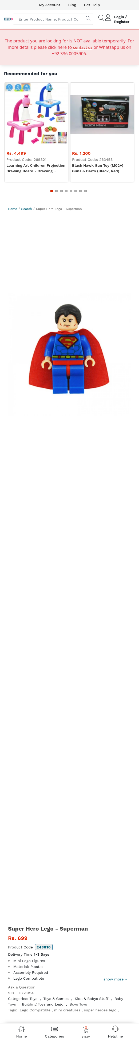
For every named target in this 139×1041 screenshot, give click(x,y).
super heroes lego (100, 1010)
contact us (83, 47)
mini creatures (67, 1010)
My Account (49, 5)
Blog (72, 5)
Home (12, 209)
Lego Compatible (35, 1010)
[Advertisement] (69, 251)
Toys (33, 998)
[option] (69, 354)
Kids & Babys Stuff (91, 998)
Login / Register (121, 19)
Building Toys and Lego (42, 1004)
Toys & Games (56, 998)
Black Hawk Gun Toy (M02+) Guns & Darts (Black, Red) (97, 168)
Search (26, 209)
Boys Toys (78, 1004)
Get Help (92, 5)
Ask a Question (21, 987)
